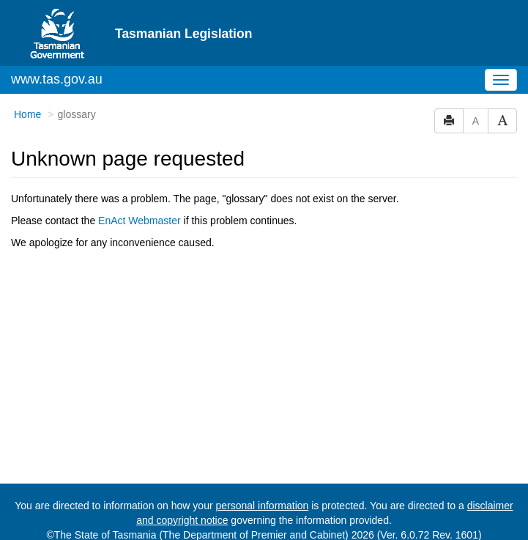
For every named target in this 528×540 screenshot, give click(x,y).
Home (27, 114)
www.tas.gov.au (57, 79)
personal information (261, 505)
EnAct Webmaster (139, 220)
